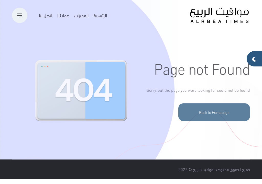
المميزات (81, 15)
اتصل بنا (45, 15)
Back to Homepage (214, 118)
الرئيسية (100, 15)
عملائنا (63, 15)
